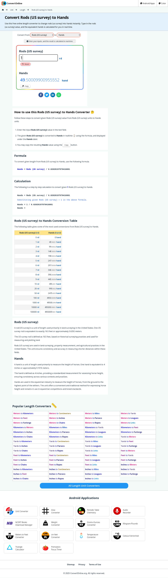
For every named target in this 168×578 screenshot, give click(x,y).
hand (65, 80)
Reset (25, 64)
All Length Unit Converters (84, 486)
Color (162, 3)
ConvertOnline (11, 3)
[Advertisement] (107, 67)
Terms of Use (95, 565)
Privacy (81, 565)
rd (60, 58)
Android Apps (147, 3)
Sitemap (71, 565)
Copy (25, 86)
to (23, 414)
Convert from (23, 35)
